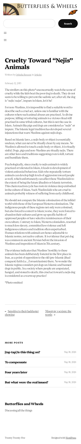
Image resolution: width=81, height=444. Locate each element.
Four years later (16, 372)
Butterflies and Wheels (24, 403)
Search (68, 23)
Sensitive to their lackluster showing (22, 312)
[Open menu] (5, 33)
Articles (38, 74)
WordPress (71, 437)
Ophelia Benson (23, 74)
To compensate (16, 362)
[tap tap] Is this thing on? (22, 352)
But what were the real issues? (26, 382)
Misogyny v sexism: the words (58, 312)
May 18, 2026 (70, 352)
